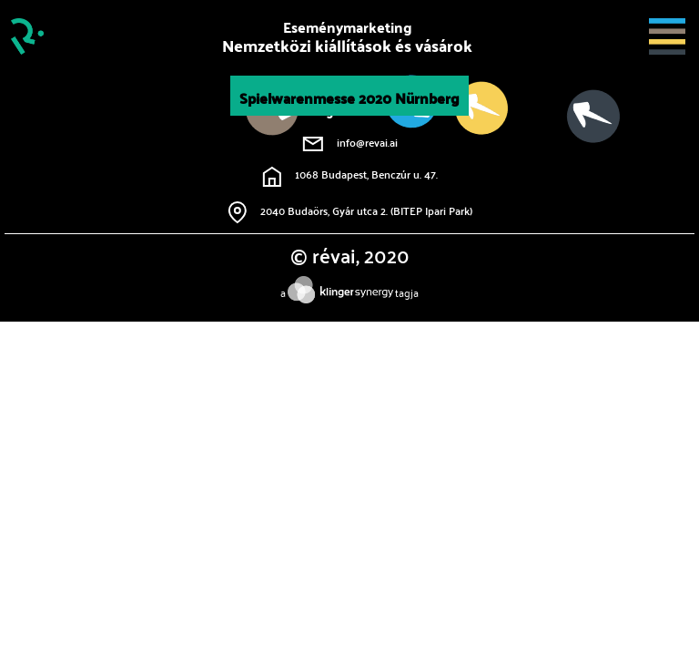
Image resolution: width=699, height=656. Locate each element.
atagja (349, 292)
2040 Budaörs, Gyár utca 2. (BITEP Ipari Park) (350, 210)
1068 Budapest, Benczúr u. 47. (350, 174)
